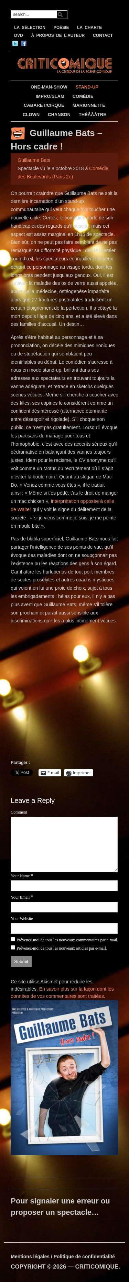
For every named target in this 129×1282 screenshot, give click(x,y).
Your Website (22, 918)
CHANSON (59, 114)
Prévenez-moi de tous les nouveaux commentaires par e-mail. (67, 940)
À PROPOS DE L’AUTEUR (58, 35)
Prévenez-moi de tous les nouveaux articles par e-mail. (62, 948)
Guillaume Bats (34, 160)
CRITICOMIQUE (97, 1266)
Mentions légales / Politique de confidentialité (63, 1256)
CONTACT (103, 35)
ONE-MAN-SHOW (49, 87)
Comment (19, 812)
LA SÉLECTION (29, 27)
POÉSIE (61, 27)
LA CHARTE (89, 27)
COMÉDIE (83, 96)
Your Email (20, 897)
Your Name (20, 875)
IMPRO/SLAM (50, 96)
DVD (18, 35)
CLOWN (31, 114)
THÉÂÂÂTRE (92, 114)
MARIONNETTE (89, 105)
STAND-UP (87, 87)
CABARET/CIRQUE (44, 105)
